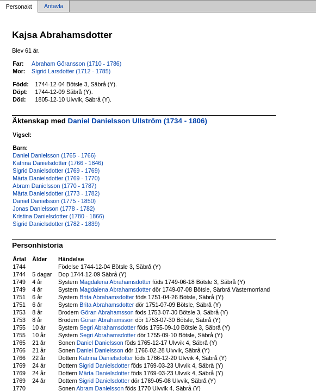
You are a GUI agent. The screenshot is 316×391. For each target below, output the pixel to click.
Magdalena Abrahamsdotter (115, 282)
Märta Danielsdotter (104, 373)
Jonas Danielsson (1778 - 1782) (54, 208)
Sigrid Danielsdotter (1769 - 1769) (56, 170)
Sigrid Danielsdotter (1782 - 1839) (56, 223)
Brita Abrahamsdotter (106, 297)
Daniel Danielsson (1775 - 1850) (54, 201)
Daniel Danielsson (100, 342)
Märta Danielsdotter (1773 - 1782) (56, 193)
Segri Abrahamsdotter (107, 327)
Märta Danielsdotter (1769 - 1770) (56, 178)
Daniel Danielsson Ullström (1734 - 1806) (137, 121)
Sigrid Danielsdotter (104, 365)
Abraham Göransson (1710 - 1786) (76, 63)
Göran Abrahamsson (107, 312)
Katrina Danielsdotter (106, 358)
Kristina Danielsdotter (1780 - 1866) (58, 216)
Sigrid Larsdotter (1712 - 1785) (71, 71)
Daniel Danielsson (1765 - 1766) (54, 155)
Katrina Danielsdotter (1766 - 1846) (58, 163)
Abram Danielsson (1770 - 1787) (54, 185)
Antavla (54, 6)
